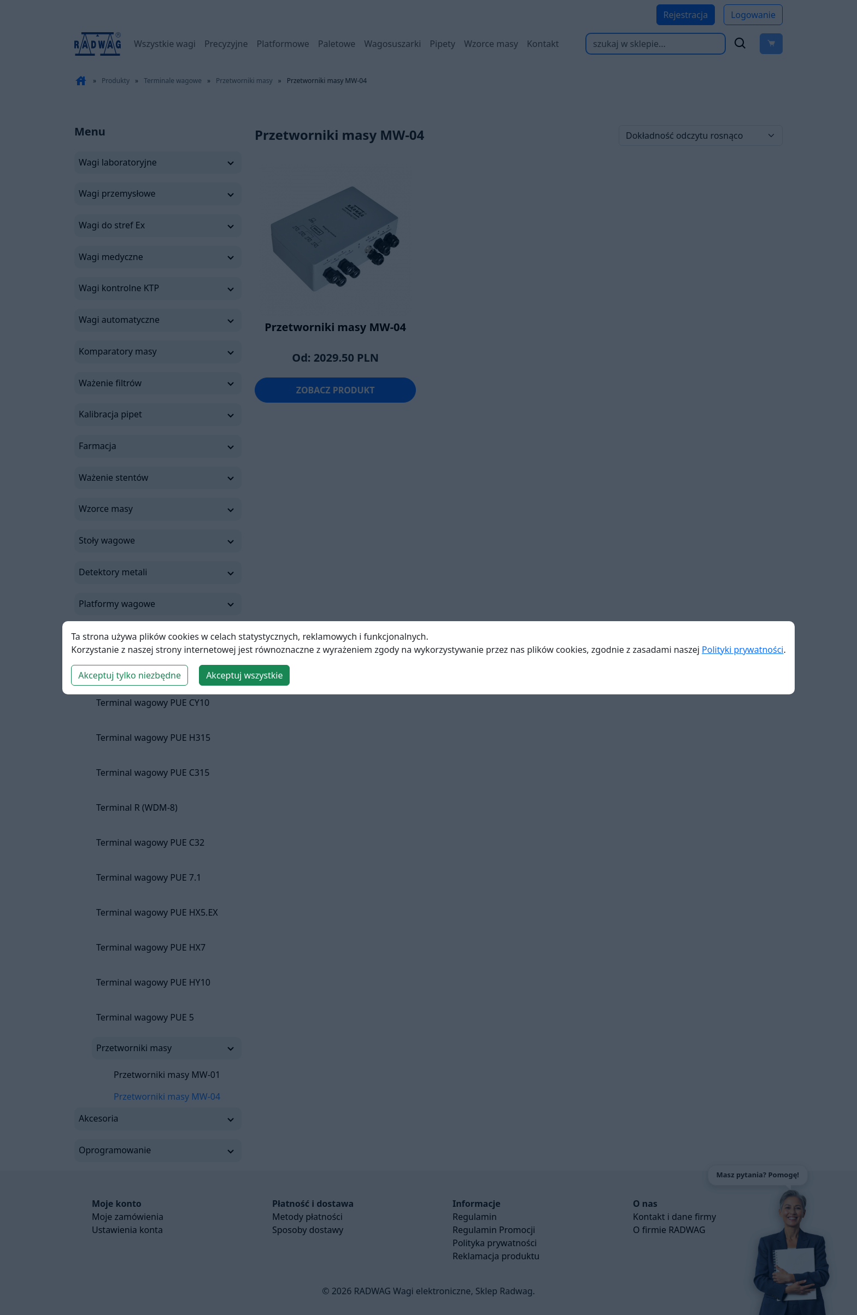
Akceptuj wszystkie (244, 675)
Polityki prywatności (742, 650)
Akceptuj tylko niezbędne (129, 675)
